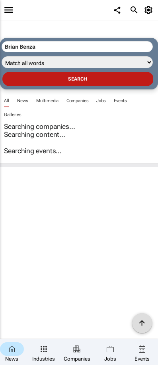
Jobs (101, 100)
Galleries (12, 114)
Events (120, 100)
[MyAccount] (150, 10)
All (6, 100)
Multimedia (47, 100)
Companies (77, 100)
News (23, 100)
